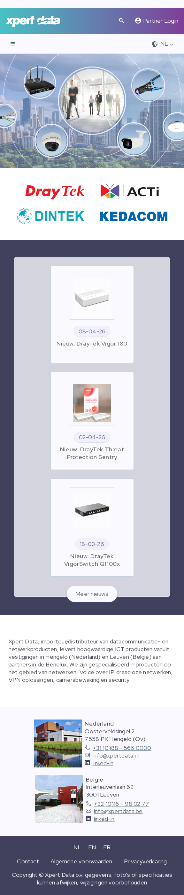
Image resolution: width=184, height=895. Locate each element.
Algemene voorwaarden (81, 861)
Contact (28, 861)
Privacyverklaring (145, 861)
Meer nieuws (91, 593)
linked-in (103, 763)
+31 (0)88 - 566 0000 (122, 747)
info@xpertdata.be (118, 811)
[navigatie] (12, 43)
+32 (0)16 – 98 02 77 (121, 803)
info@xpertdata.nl (116, 755)
